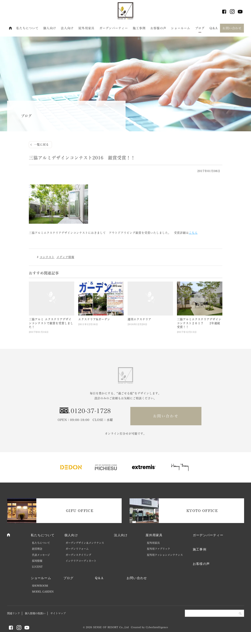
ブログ (200, 28)
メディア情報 (65, 257)
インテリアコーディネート (81, 561)
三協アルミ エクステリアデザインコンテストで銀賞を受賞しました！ (51, 323)
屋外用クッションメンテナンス (165, 555)
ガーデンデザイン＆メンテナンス (85, 543)
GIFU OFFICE (79, 510)
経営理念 (37, 548)
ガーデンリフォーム (77, 548)
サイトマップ (58, 613)
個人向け (49, 28)
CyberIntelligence (157, 627)
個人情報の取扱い (35, 613)
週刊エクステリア (139, 319)
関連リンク (13, 613)
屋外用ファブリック (158, 548)
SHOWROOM (40, 585)
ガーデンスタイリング (78, 555)
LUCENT (37, 566)
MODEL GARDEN (43, 591)
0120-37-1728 (91, 411)
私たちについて (27, 28)
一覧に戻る (41, 144)
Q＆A (214, 28)
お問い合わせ (232, 28)
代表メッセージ (41, 555)
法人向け (67, 28)
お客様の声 (158, 28)
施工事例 (139, 28)
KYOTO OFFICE (202, 510)
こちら (193, 232)
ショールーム (180, 28)
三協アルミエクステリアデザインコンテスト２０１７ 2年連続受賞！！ (199, 323)
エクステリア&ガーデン (94, 319)
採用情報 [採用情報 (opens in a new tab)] (37, 561)
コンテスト (47, 257)
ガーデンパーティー (113, 28)
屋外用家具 (86, 28)
